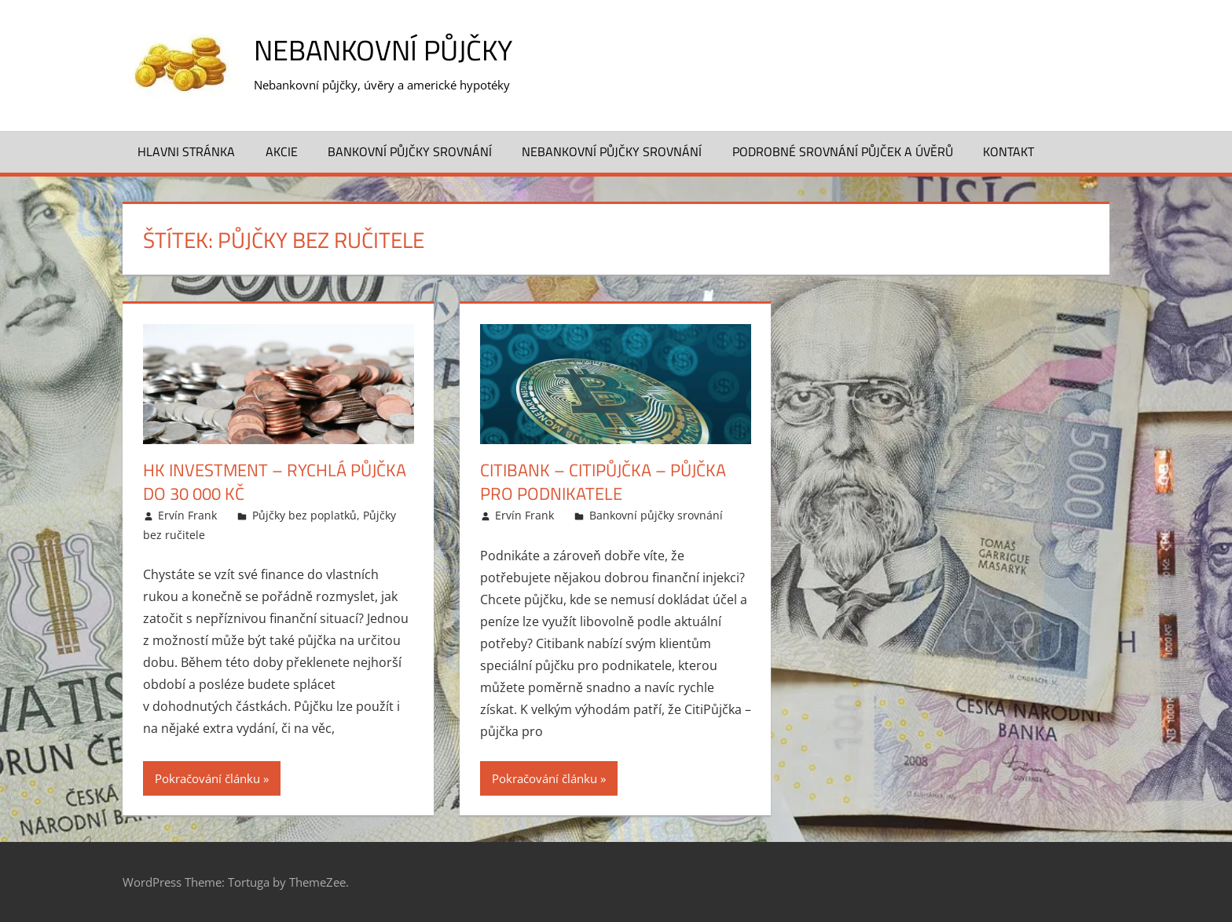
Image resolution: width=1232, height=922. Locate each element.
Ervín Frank (187, 515)
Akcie (282, 151)
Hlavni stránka (186, 151)
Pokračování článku (207, 778)
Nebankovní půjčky (383, 49)
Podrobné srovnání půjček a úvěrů (842, 151)
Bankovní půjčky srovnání (410, 151)
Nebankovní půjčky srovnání (612, 151)
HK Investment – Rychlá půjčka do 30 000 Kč (274, 482)
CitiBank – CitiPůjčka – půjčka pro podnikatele (603, 482)
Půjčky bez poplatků (304, 515)
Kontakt (1008, 151)
